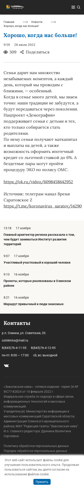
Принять (42, 482)
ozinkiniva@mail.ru (15, 340)
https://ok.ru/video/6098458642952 (38, 181)
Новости (36, 22)
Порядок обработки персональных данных (35, 451)
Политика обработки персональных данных (36, 446)
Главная (9, 22)
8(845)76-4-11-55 (14, 348)
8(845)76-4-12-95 (43, 348)
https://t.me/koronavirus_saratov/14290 (43, 206)
